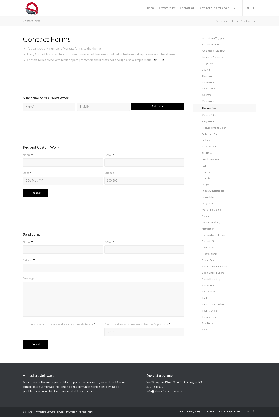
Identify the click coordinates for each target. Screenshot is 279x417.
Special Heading (211, 279)
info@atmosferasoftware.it (164, 391)
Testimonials (209, 316)
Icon (204, 165)
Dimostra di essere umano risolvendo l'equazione (137, 324)
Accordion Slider (211, 44)
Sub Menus (208, 285)
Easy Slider (208, 121)
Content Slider (209, 115)
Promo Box (208, 260)
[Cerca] (234, 8)
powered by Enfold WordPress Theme (75, 411)
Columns (207, 94)
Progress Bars (209, 253)
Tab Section (208, 291)
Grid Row (207, 153)
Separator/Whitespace (214, 266)
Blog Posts (207, 63)
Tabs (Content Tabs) (213, 304)
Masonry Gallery (211, 222)
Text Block (207, 323)
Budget (109, 173)
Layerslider (208, 197)
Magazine (207, 203)
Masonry (207, 216)
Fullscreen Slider (211, 134)
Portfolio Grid (209, 241)
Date (27, 173)
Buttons (206, 69)
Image (205, 184)
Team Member (210, 310)
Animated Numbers (212, 57)
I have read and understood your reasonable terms (61, 324)
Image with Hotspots (213, 190)
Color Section (209, 88)
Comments (208, 101)
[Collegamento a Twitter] (248, 8)
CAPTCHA (158, 60)
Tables (205, 298)
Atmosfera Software (45, 411)
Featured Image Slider (214, 127)
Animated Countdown (213, 50)
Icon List (206, 178)
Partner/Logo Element (214, 235)
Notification (208, 228)
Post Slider (208, 247)
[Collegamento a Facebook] (253, 8)
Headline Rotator (211, 159)
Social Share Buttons (213, 272)
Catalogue (207, 75)
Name (28, 155)
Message (30, 278)
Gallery (206, 140)
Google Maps (209, 146)
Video (205, 329)
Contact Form (31, 20)
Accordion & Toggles (213, 38)
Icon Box (206, 171)
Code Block (208, 82)
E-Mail (109, 155)
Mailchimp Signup (211, 209)
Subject (29, 260)
